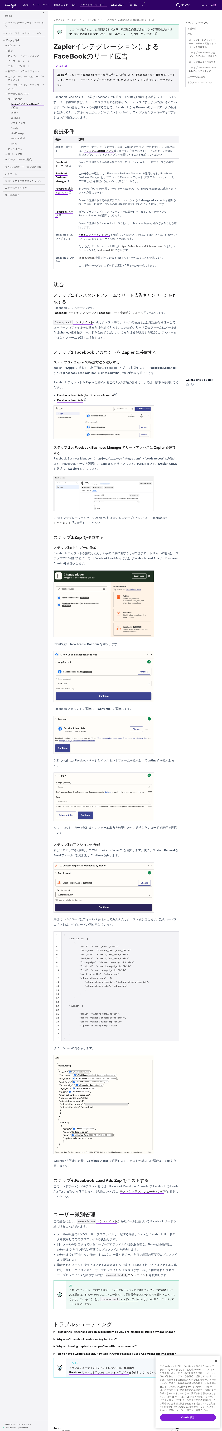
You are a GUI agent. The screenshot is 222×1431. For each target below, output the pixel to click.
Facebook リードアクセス (64, 164)
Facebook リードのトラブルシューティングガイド (99, 1372)
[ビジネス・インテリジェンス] (23, 56)
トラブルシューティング (199, 82)
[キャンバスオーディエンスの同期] (23, 167)
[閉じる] (216, 1361)
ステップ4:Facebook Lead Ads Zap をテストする (202, 69)
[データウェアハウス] (19, 94)
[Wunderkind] (18, 138)
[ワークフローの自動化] (20, 159)
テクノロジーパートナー (66, 19)
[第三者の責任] (12, 195)
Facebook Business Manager (61, 177)
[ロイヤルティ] (15, 149)
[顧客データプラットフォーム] (23, 71)
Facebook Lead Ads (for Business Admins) (85, 395)
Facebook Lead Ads (70, 400)
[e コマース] (11, 174)
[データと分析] (12, 40)
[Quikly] (14, 128)
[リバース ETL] (15, 154)
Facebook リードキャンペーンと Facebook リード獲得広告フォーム (98, 313)
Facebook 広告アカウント (64, 190)
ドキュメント (62, 523)
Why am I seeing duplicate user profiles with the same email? (96, 1346)
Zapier (61, 75)
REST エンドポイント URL (94, 234)
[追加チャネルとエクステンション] (23, 181)
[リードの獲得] (15, 99)
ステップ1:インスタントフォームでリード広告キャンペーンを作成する (202, 43)
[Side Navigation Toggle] (43, 13)
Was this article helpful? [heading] (199, 379)
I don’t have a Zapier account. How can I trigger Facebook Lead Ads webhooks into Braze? (116, 1354)
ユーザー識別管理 (196, 76)
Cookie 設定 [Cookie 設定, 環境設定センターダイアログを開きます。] (188, 1417)
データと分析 (89, 19)
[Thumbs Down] (193, 385)
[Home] (8, 16)
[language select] (136, 6)
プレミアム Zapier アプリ (99, 151)
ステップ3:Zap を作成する (202, 61)
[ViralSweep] (17, 133)
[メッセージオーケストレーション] (23, 33)
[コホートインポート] (19, 66)
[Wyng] (14, 143)
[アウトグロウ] (18, 123)
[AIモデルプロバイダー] (17, 188)
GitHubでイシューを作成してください (131, 34)
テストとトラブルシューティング (142, 1191)
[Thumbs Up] (188, 385)
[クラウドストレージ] (19, 61)
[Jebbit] (14, 112)
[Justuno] (15, 118)
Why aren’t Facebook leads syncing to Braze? (86, 1339)
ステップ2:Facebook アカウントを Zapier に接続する (203, 54)
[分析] (10, 51)
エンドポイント (73, 322)
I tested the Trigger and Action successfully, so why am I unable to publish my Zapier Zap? (115, 1332)
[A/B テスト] (14, 45)
